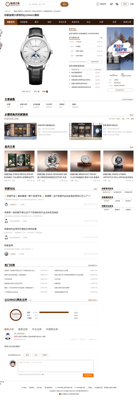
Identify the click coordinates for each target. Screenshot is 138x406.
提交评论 (88, 375)
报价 (50, 22)
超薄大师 (23, 104)
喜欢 (27, 91)
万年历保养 (8, 279)
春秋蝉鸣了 (13, 204)
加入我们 (39, 387)
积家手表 (28, 11)
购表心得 (127, 22)
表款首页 (11, 22)
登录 (125, 4)
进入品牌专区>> (120, 90)
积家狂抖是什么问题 (61, 270)
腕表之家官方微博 (111, 387)
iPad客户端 (69, 387)
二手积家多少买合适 (11, 292)
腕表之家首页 (18, 11)
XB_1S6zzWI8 (14, 221)
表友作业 (75, 22)
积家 (122, 74)
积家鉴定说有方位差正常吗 (13, 283)
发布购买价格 (95, 61)
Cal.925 (49, 104)
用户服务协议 (48, 387)
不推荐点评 (52, 329)
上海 (122, 119)
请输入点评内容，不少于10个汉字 (30, 362)
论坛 (88, 22)
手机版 (89, 387)
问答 (101, 22)
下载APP (101, 4)
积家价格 (57, 283)
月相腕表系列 (47, 11)
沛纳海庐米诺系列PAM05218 (80, 87)
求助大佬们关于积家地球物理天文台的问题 (68, 275)
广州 (127, 119)
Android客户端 (79, 387)
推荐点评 (23, 329)
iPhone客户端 (60, 387)
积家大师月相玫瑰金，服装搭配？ (15, 275)
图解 (45, 91)
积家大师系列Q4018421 (78, 83)
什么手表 (57, 279)
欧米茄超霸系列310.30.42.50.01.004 (76, 73)
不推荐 (44, 355)
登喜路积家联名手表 (61, 292)
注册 (132, 4)
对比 (37, 91)
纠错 (101, 37)
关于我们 (24, 387)
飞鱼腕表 (13, 254)
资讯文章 (62, 22)
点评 (114, 22)
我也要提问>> (93, 265)
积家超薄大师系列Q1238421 (80, 80)
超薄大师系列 (36, 11)
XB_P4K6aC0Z (15, 237)
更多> (96, 189)
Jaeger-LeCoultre (126, 75)
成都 (132, 119)
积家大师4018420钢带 (61, 288)
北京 (118, 119)
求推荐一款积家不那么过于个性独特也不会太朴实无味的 (20, 270)
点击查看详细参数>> (128, 99)
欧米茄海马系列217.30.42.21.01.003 (76, 76)
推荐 (27, 355)
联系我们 (31, 387)
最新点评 (9, 329)
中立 (35, 355)
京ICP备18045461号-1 (81, 391)
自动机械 (36, 104)
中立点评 (37, 329)
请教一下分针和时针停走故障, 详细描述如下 (19, 288)
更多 (132, 115)
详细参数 (24, 22)
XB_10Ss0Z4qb (19, 333)
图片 (37, 22)
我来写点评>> (93, 300)
